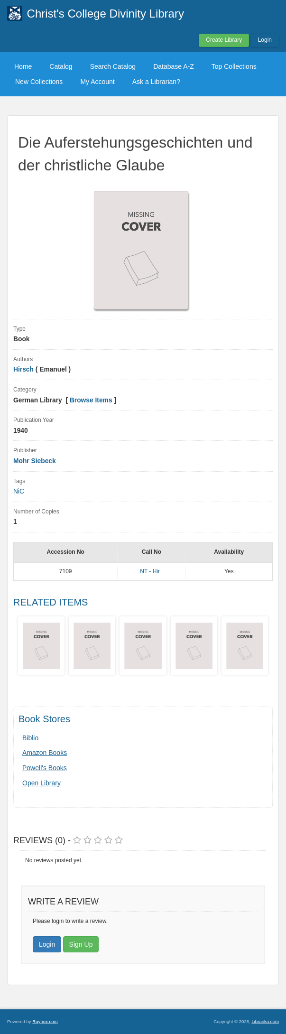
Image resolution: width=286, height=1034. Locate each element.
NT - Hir (150, 571)
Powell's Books (44, 768)
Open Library (41, 783)
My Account (97, 81)
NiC (18, 491)
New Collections (39, 81)
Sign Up (81, 944)
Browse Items (91, 400)
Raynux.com (44, 1021)
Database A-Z (173, 66)
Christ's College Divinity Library (105, 13)
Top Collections (234, 66)
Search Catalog (113, 66)
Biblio (30, 738)
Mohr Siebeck (34, 461)
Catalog (60, 66)
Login (265, 40)
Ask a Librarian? (156, 81)
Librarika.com (265, 1021)
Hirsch (23, 369)
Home (23, 66)
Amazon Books (44, 752)
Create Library (224, 40)
